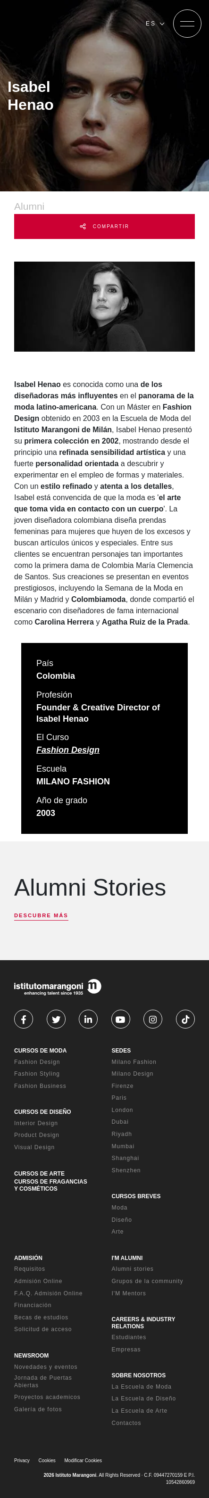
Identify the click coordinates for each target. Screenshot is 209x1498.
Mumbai (123, 1146)
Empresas (126, 1349)
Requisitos (29, 1269)
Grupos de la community (148, 1281)
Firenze (123, 1086)
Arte (118, 1231)
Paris (119, 1098)
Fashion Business (40, 1086)
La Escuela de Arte (140, 1410)
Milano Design (133, 1073)
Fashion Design (68, 750)
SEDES (121, 1050)
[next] (39, 925)
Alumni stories (133, 1269)
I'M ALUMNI (127, 1258)
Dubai (120, 1122)
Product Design (36, 1135)
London (123, 1110)
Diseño (122, 1220)
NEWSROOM (31, 1355)
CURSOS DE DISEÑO (42, 1112)
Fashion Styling (37, 1073)
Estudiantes (129, 1337)
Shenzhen (126, 1170)
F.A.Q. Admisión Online (48, 1293)
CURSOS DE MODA (40, 1050)
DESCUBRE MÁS (41, 915)
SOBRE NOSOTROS (139, 1375)
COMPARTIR (104, 226)
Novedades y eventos (45, 1367)
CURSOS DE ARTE (39, 1173)
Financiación (32, 1305)
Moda (120, 1207)
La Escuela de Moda (142, 1386)
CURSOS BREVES (136, 1196)
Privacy (22, 1460)
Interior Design (36, 1123)
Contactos (127, 1423)
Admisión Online (38, 1281)
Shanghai (126, 1158)
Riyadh (122, 1134)
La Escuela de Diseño (144, 1398)
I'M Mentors (129, 1293)
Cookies (47, 1460)
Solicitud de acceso (43, 1329)
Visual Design (34, 1147)
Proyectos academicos (47, 1397)
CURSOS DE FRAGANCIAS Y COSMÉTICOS (50, 1185)
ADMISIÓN (28, 1258)
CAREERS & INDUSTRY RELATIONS (144, 1322)
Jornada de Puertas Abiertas (43, 1382)
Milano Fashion (134, 1062)
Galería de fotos (38, 1409)
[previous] (22, 925)
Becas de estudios (41, 1317)
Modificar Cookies (83, 1460)
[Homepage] (65, 23)
